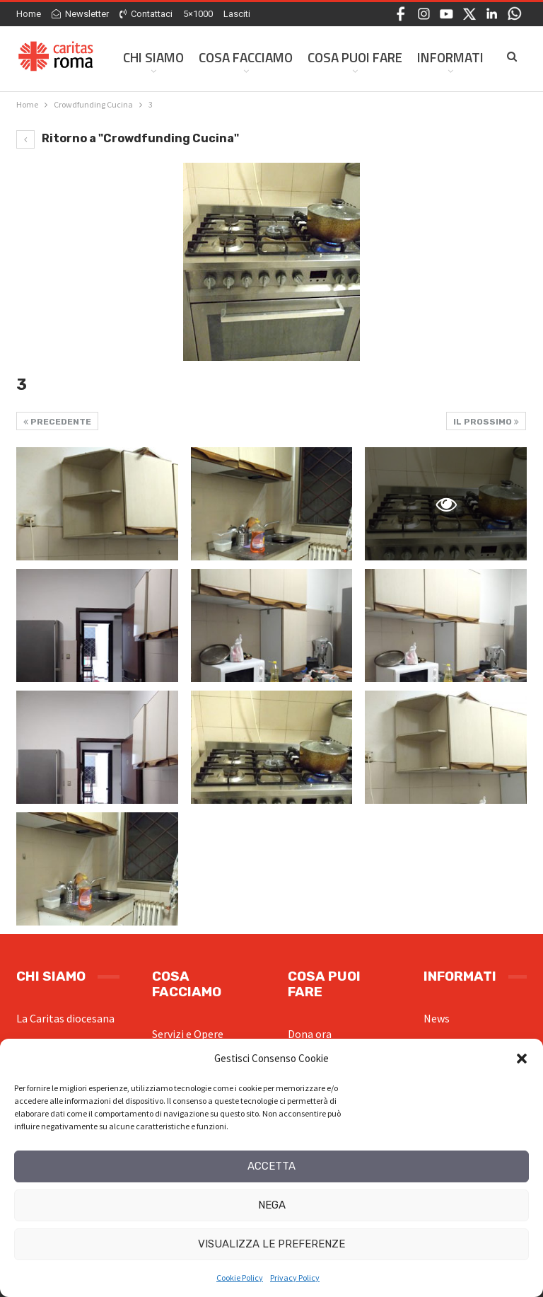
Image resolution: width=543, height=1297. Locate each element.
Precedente (57, 422)
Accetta (271, 1166)
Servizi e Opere (187, 1034)
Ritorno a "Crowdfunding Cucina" (127, 138)
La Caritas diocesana (65, 1018)
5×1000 (198, 13)
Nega (272, 1205)
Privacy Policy (295, 1277)
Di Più (434, 57)
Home (28, 13)
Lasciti (236, 13)
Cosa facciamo (246, 57)
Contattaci (146, 13)
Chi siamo (153, 57)
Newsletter (80, 13)
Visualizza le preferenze (271, 1244)
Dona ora (310, 1034)
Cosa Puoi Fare (355, 57)
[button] (522, 1058)
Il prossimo (486, 422)
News (437, 1018)
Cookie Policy (239, 1277)
